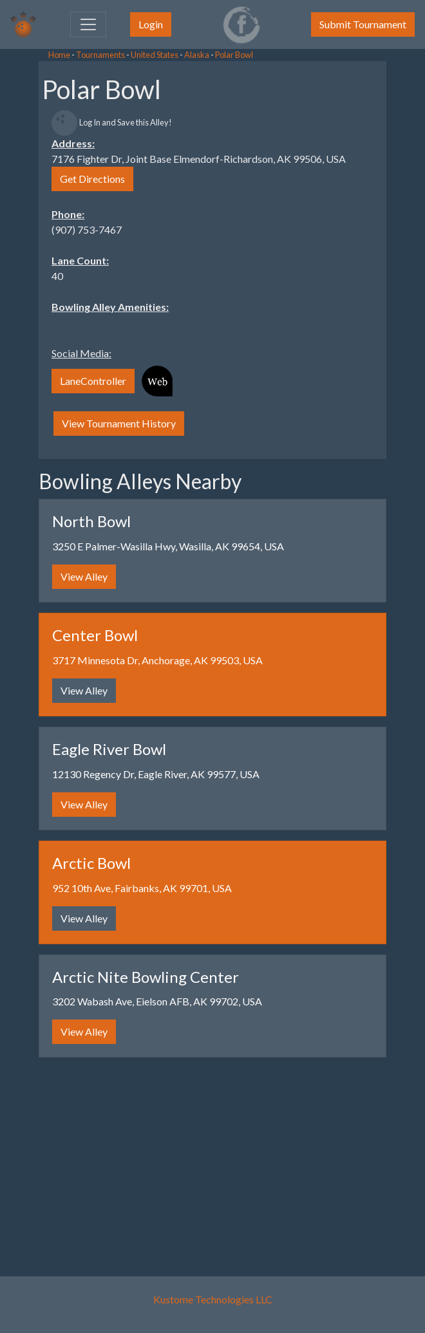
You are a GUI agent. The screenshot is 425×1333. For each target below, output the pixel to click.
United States (154, 55)
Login (150, 24)
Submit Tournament (362, 24)
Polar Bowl (234, 55)
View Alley (84, 576)
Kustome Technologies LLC (212, 1299)
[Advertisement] (103, 257)
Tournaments (100, 55)
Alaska (196, 55)
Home (59, 55)
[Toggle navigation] (88, 24)
